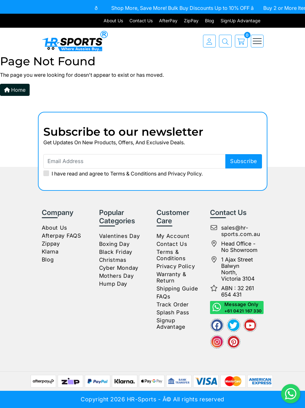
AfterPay (168, 20)
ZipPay (191, 20)
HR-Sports (141, 399)
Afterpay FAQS (61, 236)
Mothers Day (116, 276)
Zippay (51, 243)
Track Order (172, 304)
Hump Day (113, 284)
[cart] (240, 41)
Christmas (113, 260)
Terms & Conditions (133, 173)
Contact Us (141, 20)
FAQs (163, 296)
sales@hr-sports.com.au (240, 231)
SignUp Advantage (240, 20)
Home (14, 90)
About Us (113, 20)
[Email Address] (152, 161)
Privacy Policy (184, 173)
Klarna (50, 251)
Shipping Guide (177, 288)
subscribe (243, 161)
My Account (173, 236)
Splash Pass (173, 312)
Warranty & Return (171, 277)
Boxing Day (114, 244)
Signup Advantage (170, 323)
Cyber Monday (118, 268)
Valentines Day (119, 236)
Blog (209, 20)
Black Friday (115, 252)
